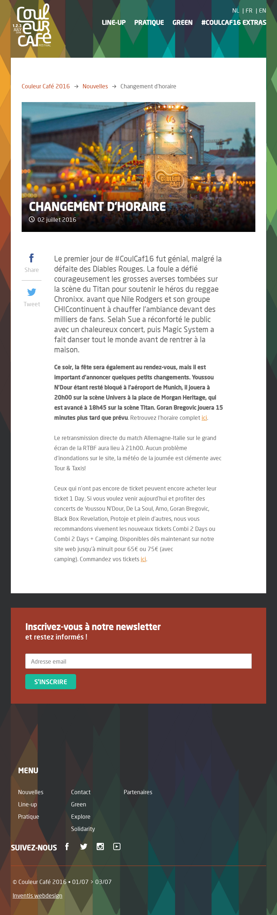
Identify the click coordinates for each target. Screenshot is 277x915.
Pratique (149, 22)
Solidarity (83, 828)
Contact (81, 791)
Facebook (68, 846)
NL (235, 10)
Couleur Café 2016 (46, 86)
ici (204, 417)
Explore (81, 816)
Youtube (118, 846)
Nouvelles (95, 86)
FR (249, 10)
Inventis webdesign (37, 895)
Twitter (85, 846)
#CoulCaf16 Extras (233, 22)
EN (262, 10)
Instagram (101, 846)
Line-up (114, 22)
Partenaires (138, 791)
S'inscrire (50, 682)
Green (182, 22)
